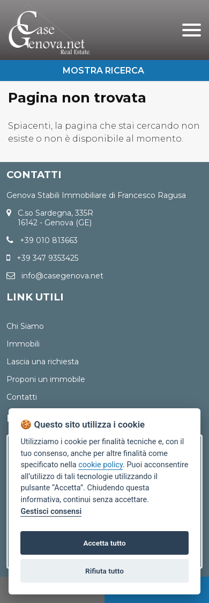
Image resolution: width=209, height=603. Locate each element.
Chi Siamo (25, 326)
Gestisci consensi (50, 511)
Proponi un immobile (45, 379)
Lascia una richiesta (42, 361)
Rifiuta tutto (104, 571)
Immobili (23, 344)
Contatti (21, 397)
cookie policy (100, 464)
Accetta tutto (104, 543)
